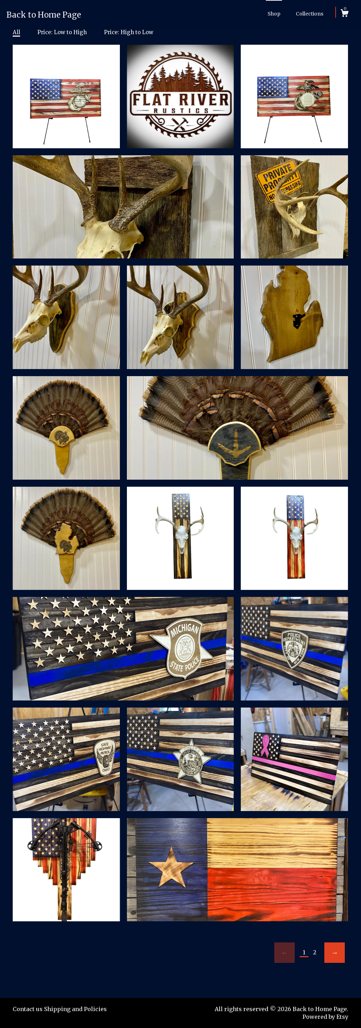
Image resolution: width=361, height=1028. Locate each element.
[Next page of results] (334, 952)
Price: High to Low (128, 32)
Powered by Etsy (325, 1016)
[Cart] (344, 14)
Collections (309, 14)
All (16, 32)
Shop (274, 14)
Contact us (28, 1009)
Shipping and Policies (75, 1009)
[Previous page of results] (284, 952)
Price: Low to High (62, 32)
